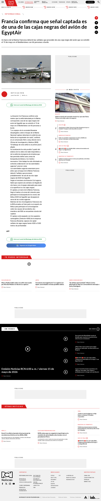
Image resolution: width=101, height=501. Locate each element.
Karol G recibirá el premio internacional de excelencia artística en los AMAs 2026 (15, 434)
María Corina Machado (76, 280)
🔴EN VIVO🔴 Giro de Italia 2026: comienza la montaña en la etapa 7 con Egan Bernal (74, 149)
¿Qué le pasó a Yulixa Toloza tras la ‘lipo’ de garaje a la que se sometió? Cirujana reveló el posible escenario (74, 128)
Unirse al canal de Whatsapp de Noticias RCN (26, 105)
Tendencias (62, 2)
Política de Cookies (62, 497)
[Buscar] (99, 2)
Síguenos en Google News (26, 245)
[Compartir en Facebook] (96, 22)
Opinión (68, 2)
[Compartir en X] (96, 27)
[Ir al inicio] (11, 3)
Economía (54, 2)
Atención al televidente (22, 479)
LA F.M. (52, 481)
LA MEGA (53, 487)
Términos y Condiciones (75, 497)
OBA (34, 487)
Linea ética (36, 485)
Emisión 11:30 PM (92, 7)
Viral (79, 411)
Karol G (3, 430)
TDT (60, 475)
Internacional (29, 2)
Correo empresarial (24, 485)
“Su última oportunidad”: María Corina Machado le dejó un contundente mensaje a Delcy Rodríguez (84, 284)
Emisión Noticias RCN (64, 135)
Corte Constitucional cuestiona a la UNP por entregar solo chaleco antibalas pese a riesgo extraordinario (87, 370)
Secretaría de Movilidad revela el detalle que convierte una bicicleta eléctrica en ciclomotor (86, 337)
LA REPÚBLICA (69, 475)
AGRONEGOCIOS (70, 479)
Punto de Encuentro (75, 2)
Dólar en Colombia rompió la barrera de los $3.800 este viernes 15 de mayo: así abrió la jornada (73, 138)
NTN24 (52, 475)
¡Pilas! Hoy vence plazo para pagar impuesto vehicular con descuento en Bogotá (87, 348)
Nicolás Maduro (6, 280)
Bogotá (57, 114)
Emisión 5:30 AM (27, 7)
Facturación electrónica (36, 476)
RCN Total (54, 477)
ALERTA (53, 483)
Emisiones (6, 7)
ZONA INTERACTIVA (89, 477)
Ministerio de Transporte (66, 156)
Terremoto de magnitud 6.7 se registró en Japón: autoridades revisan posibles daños (49, 283)
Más (94, 329)
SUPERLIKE (86, 479)
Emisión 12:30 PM (49, 7)
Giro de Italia (62, 146)
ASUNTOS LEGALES (71, 477)
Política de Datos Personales (48, 497)
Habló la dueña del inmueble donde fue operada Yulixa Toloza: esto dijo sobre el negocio (72, 117)
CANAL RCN (90, 2)
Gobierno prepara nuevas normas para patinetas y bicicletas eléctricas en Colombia (74, 159)
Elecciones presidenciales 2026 (46, 430)
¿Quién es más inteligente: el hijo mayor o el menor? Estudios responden (87, 415)
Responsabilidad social (25, 475)
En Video (10, 329)
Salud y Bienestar (44, 2)
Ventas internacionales (38, 483)
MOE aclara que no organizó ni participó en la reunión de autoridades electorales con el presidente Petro (53, 435)
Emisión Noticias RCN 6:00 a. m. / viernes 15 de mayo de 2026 (27, 370)
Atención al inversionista (23, 490)
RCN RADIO (53, 479)
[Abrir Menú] (2, 2)
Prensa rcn (22, 487)
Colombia (21, 2)
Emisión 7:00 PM (71, 7)
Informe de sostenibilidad (37, 479)
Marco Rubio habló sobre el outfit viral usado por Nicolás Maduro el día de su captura (16, 283)
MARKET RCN (87, 481)
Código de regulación (25, 482)
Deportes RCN (36, 2)
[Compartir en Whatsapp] (96, 32)
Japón (37, 280)
